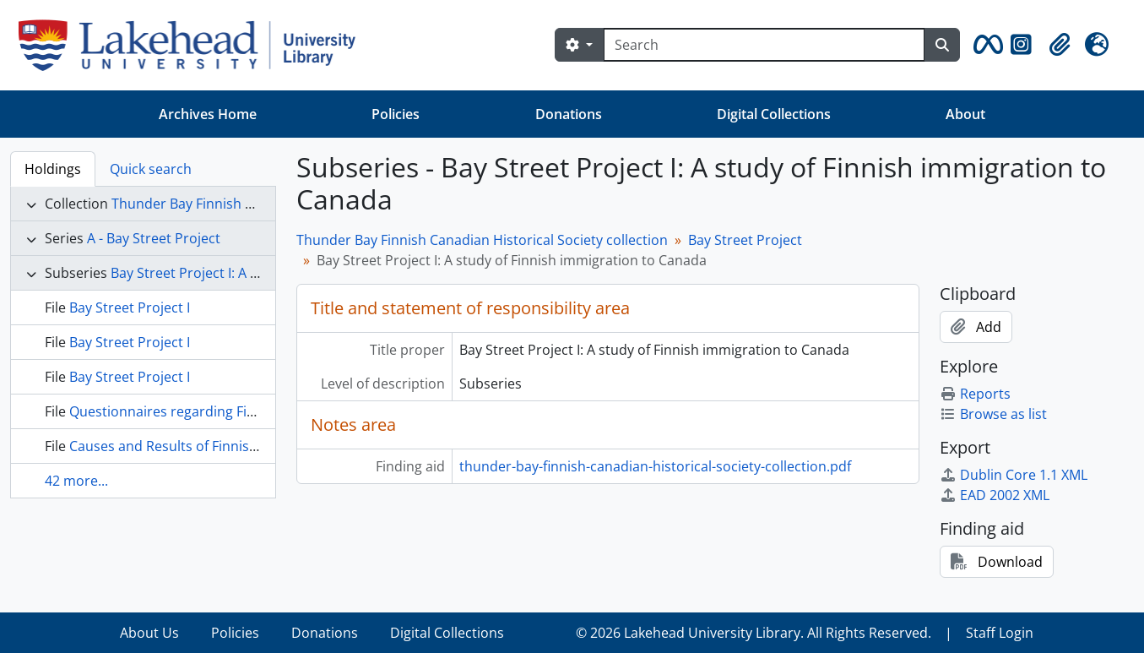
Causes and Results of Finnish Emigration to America (236, 446)
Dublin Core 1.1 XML (1013, 474)
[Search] (764, 45)
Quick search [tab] (151, 169)
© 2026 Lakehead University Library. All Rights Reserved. (753, 632)
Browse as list (993, 414)
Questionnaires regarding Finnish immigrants (214, 411)
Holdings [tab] (52, 169)
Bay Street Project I (129, 307)
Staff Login (999, 632)
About (965, 114)
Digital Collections (774, 114)
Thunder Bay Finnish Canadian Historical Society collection (482, 240)
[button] (985, 44)
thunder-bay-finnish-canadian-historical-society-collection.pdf (655, 466)
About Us (149, 632)
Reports (975, 393)
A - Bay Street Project (153, 238)
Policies (395, 114)
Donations (568, 114)
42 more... (76, 480)
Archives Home (208, 114)
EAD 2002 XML (994, 495)
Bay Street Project (745, 240)
